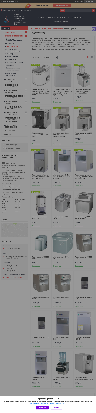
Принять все (42, 407)
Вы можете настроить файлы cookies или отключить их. (47, 403)
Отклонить (56, 407)
